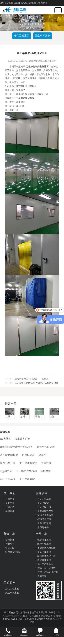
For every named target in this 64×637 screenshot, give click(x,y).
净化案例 (24, 24)
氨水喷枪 (45, 471)
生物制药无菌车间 (46, 548)
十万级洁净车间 (45, 511)
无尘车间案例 (42, 35)
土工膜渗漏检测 (28, 463)
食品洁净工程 (44, 552)
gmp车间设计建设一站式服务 (16, 446)
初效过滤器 (28, 454)
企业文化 (9, 503)
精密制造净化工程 (34, 27)
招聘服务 (9, 511)
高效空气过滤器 (46, 446)
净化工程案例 (21, 35)
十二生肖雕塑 (27, 479)
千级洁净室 (43, 503)
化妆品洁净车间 (45, 564)
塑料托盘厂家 (8, 463)
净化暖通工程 (44, 560)
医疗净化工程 (44, 544)
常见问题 (9, 548)
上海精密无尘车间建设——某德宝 (31, 379)
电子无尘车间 (8, 479)
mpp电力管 (6, 471)
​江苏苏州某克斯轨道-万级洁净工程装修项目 (36, 383)
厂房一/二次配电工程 (47, 572)
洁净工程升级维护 (46, 568)
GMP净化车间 (44, 519)
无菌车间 (41, 576)
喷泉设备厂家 (22, 438)
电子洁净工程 (44, 540)
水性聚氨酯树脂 (9, 454)
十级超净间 (43, 527)
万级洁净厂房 (44, 507)
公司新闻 (9, 540)
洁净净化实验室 (45, 515)
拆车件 (42, 454)
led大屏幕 (5, 438)
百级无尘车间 (44, 499)
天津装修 (46, 463)
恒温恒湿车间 (44, 523)
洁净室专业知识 (13, 552)
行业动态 (9, 544)
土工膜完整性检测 (26, 471)
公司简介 (9, 499)
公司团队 (9, 507)
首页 (40, 20)
